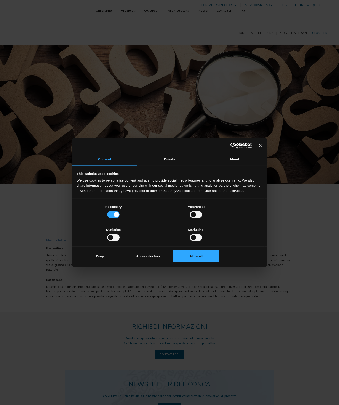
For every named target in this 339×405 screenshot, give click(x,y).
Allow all (231, 244)
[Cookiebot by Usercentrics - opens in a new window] (232, 157)
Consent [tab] (104, 171)
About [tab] (234, 171)
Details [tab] (169, 171)
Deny (107, 244)
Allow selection (169, 244)
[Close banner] (260, 157)
